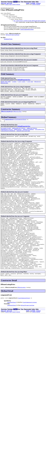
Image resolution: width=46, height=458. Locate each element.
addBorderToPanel (32, 133)
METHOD (18, 4)
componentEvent (9, 124)
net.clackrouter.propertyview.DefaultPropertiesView (29, 21)
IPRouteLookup (17, 116)
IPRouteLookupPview (7, 116)
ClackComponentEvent (20, 124)
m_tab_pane (30, 84)
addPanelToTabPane (28, 135)
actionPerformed (6, 133)
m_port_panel (21, 84)
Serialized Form (8, 39)
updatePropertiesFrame (23, 136)
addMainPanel (18, 135)
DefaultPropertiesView (12, 35)
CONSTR (14, 4)
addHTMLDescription (7, 135)
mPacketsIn (37, 84)
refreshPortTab (39, 135)
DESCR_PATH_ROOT (6, 84)
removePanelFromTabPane (8, 136)
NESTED (7, 4)
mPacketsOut (4, 85)
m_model (14, 84)
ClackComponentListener (27, 29)
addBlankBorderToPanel (18, 133)
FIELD (10, 4)
